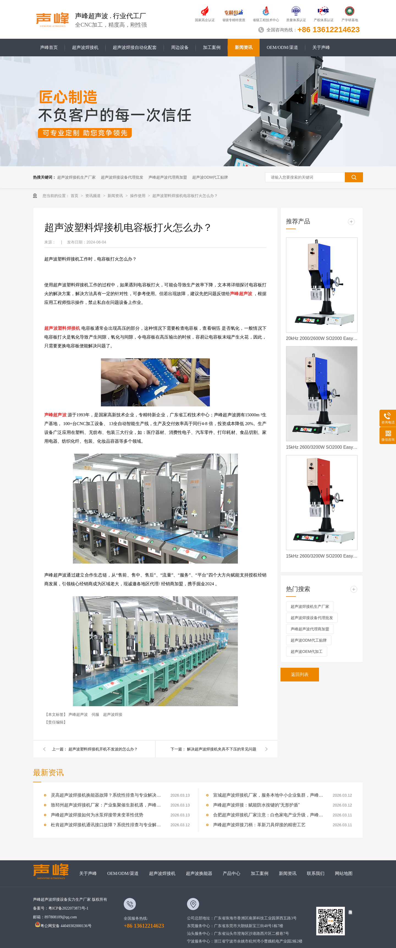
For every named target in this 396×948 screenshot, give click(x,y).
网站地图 (344, 873)
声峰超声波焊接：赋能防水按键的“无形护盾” (256, 805)
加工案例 (212, 47)
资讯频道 (93, 195)
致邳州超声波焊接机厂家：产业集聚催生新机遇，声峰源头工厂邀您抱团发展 (106, 805)
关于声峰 (321, 47)
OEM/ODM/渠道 (282, 47)
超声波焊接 (112, 714)
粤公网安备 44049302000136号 (63, 926)
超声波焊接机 (85, 47)
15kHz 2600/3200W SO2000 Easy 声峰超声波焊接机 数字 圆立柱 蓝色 (322, 447)
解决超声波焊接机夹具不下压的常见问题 (221, 749)
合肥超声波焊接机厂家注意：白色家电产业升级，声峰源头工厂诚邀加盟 (268, 815)
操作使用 (138, 195)
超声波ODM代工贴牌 (210, 177)
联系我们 (315, 873)
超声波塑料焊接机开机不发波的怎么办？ (103, 749)
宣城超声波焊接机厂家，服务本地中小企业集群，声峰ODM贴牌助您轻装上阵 (268, 795)
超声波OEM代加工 (307, 651)
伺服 (96, 714)
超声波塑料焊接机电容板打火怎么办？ (185, 195)
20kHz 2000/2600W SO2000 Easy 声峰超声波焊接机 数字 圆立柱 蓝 (322, 338)
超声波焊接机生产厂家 (76, 177)
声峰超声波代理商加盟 (167, 177)
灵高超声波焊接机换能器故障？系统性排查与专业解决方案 (106, 795)
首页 (75, 195)
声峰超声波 (78, 714)
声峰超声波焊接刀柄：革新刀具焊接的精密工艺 (259, 824)
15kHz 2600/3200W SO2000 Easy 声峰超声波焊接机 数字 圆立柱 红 (322, 556)
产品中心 (231, 873)
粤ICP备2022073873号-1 (68, 908)
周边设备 (180, 47)
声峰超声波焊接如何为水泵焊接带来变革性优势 (97, 815)
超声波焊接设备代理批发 (122, 177)
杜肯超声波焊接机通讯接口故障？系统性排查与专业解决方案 (106, 824)
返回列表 (300, 674)
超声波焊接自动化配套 (135, 47)
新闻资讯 (243, 47)
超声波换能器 (199, 873)
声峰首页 (49, 47)
